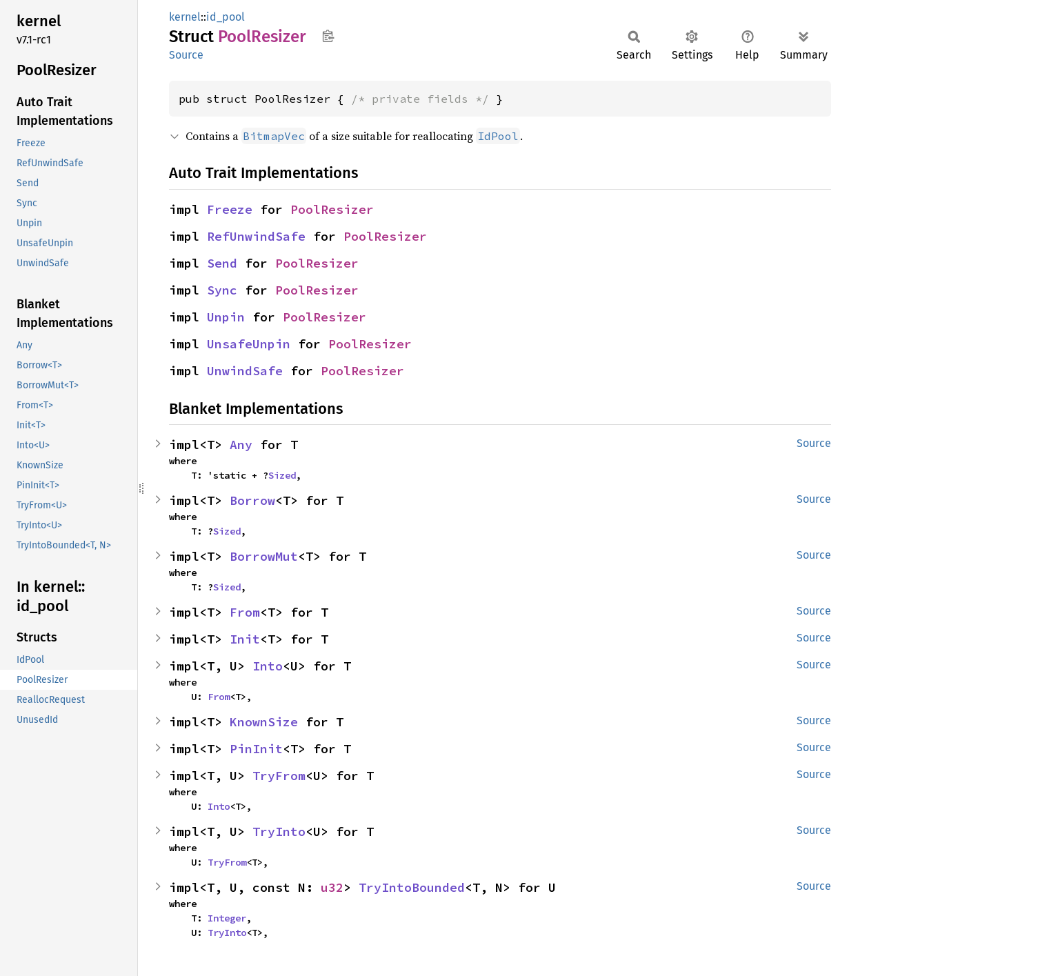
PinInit (256, 749)
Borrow (252, 500)
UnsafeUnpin (248, 344)
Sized (282, 475)
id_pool (225, 16)
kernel (185, 16)
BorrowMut (264, 556)
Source (186, 54)
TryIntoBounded (412, 887)
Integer (227, 918)
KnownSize (264, 722)
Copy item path (328, 36)
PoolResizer (332, 209)
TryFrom (279, 776)
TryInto (279, 831)
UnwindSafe (245, 371)
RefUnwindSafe (256, 236)
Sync (222, 290)
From (245, 612)
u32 (332, 887)
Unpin (226, 317)
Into (267, 666)
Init (245, 639)
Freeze (229, 209)
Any (241, 444)
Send (222, 263)
